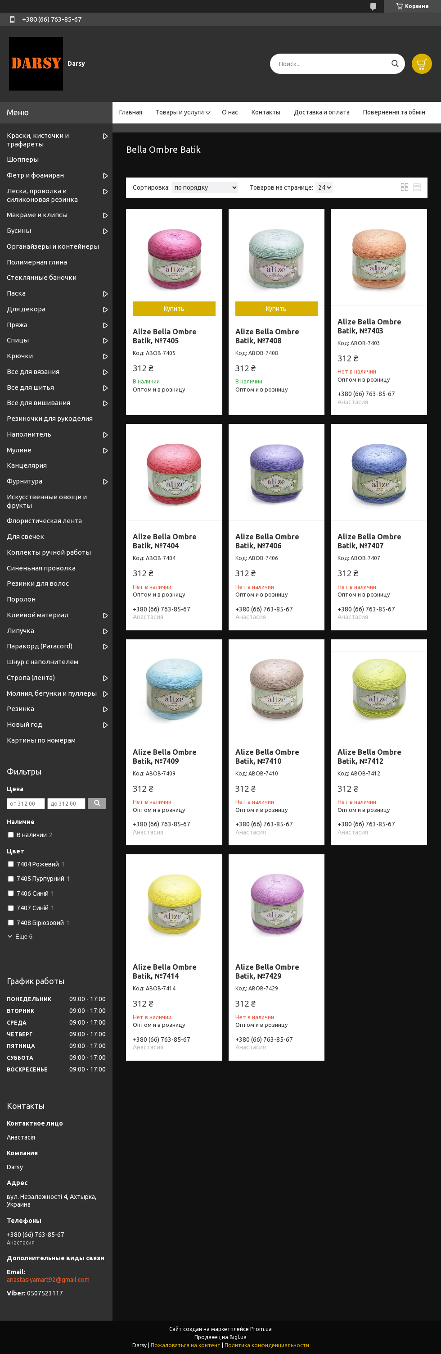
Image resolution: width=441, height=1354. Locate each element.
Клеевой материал (37, 615)
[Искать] (395, 64)
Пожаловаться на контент (185, 1345)
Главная (130, 112)
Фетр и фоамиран (35, 175)
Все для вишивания (38, 402)
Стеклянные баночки (41, 277)
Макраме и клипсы (37, 215)
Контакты (266, 112)
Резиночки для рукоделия (50, 418)
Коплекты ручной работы (49, 552)
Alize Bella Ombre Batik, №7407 (369, 541)
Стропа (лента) (31, 677)
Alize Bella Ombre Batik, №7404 (165, 541)
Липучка (20, 630)
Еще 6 (23, 936)
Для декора (26, 309)
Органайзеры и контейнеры (53, 246)
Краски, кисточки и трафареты (38, 140)
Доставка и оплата (322, 112)
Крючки (20, 356)
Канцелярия (27, 465)
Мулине (19, 450)
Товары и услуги (180, 112)
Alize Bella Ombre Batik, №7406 (267, 541)
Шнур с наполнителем (42, 662)
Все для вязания (33, 371)
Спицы (18, 340)
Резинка (20, 708)
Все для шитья (30, 387)
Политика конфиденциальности (267, 1345)
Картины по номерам (41, 740)
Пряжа (17, 324)
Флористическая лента (44, 520)
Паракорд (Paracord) (39, 646)
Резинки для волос (38, 583)
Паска (16, 293)
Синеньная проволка (41, 568)
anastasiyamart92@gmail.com (48, 1279)
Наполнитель (29, 434)
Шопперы (23, 159)
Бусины (19, 230)
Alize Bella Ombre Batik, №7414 (165, 971)
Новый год (24, 724)
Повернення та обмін (394, 112)
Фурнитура (24, 481)
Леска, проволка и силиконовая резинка (42, 195)
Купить (174, 308)
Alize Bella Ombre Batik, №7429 (267, 971)
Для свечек (25, 536)
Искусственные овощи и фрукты (47, 501)
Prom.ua (261, 1329)
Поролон (21, 599)
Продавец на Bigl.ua (220, 1337)
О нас (230, 112)
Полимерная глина (37, 262)
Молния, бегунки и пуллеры (52, 693)
